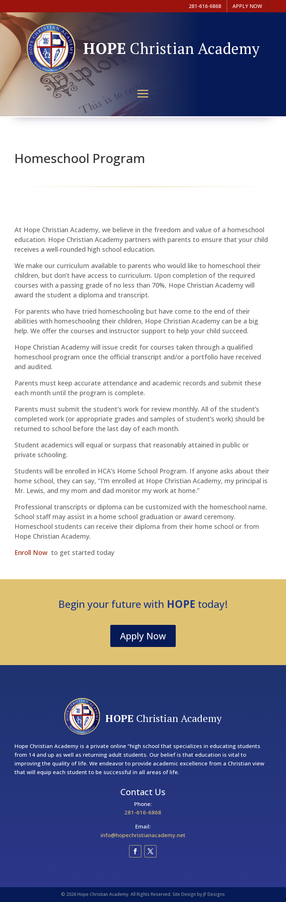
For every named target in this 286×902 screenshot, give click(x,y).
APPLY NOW (247, 6)
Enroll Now (32, 552)
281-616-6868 (142, 812)
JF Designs (214, 894)
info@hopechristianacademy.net (143, 835)
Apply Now (143, 636)
